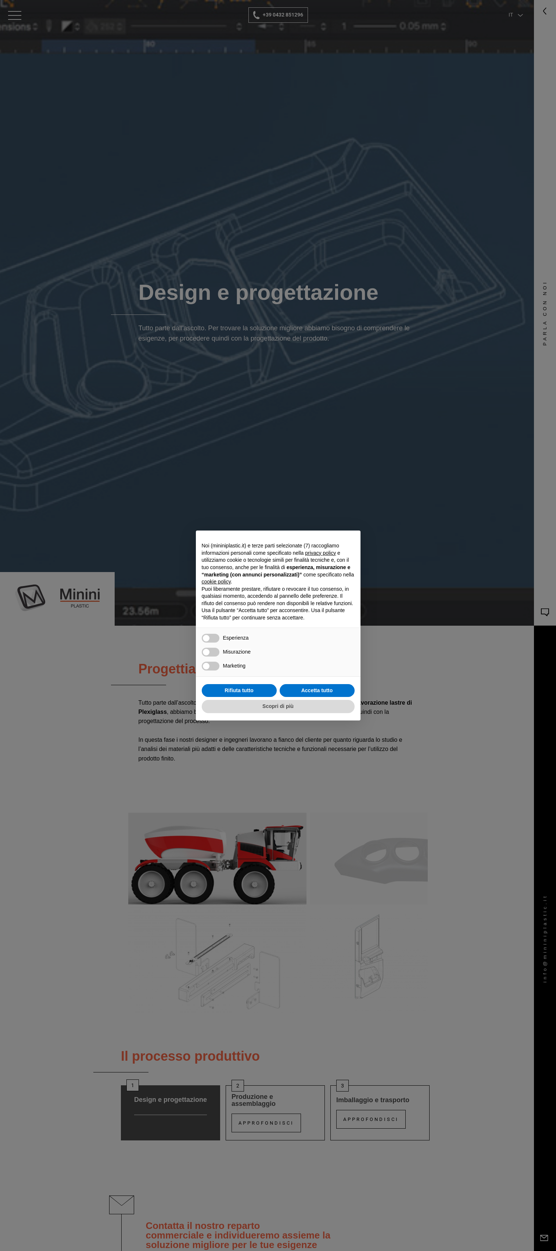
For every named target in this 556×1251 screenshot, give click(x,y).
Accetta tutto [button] (317, 690)
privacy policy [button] (320, 553)
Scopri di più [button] (278, 706)
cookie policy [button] (216, 582)
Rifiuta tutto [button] (239, 690)
